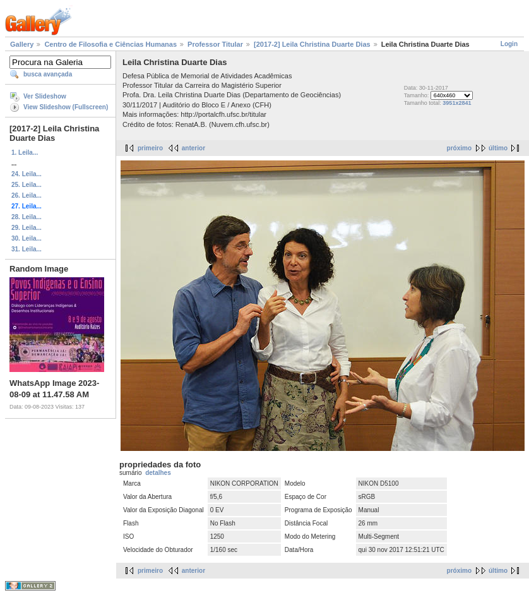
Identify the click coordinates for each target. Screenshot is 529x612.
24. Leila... (26, 174)
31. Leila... (26, 249)
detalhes (158, 472)
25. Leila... (26, 184)
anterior (193, 148)
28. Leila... (26, 216)
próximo (459, 148)
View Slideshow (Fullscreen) (65, 107)
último (498, 148)
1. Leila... (24, 152)
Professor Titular (215, 44)
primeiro (150, 148)
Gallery (21, 44)
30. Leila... (26, 238)
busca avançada (47, 74)
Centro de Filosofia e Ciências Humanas (110, 44)
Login (509, 43)
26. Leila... (26, 195)
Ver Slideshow (44, 96)
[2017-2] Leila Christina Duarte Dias (312, 44)
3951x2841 (457, 103)
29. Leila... (26, 227)
